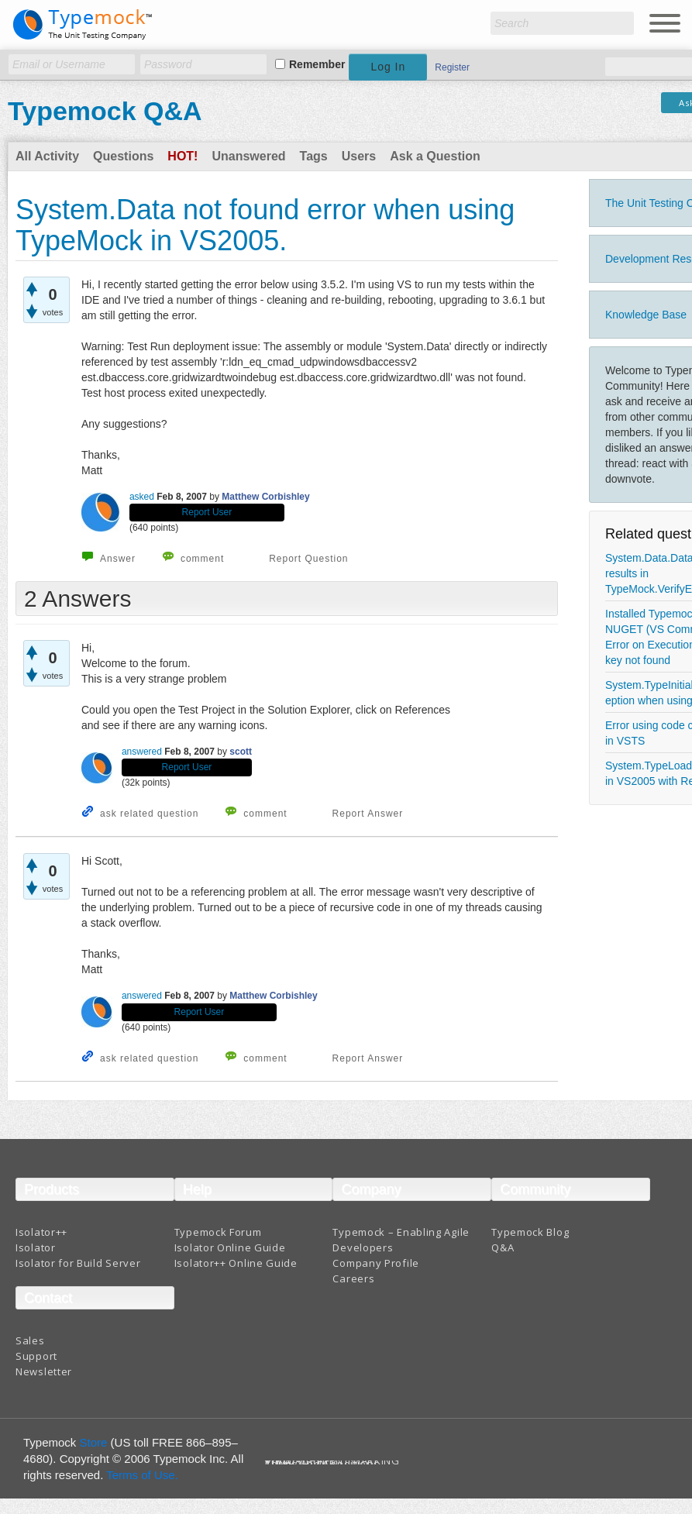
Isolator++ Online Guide (236, 1263)
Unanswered (248, 156)
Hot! (182, 156)
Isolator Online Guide (230, 1247)
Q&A (502, 1247)
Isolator (35, 1247)
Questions (123, 156)
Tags (314, 156)
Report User (207, 512)
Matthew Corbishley (265, 496)
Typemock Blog (530, 1232)
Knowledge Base (646, 314)
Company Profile (375, 1263)
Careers (353, 1278)
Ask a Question (435, 156)
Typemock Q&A (105, 111)
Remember (317, 64)
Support (36, 1356)
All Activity (47, 156)
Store (94, 1442)
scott (240, 751)
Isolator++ (41, 1232)
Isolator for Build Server (78, 1263)
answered (142, 751)
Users (359, 156)
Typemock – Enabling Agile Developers (401, 1239)
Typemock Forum (218, 1232)
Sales (30, 1340)
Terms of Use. (142, 1474)
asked (141, 496)
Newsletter (43, 1371)
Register (452, 67)
